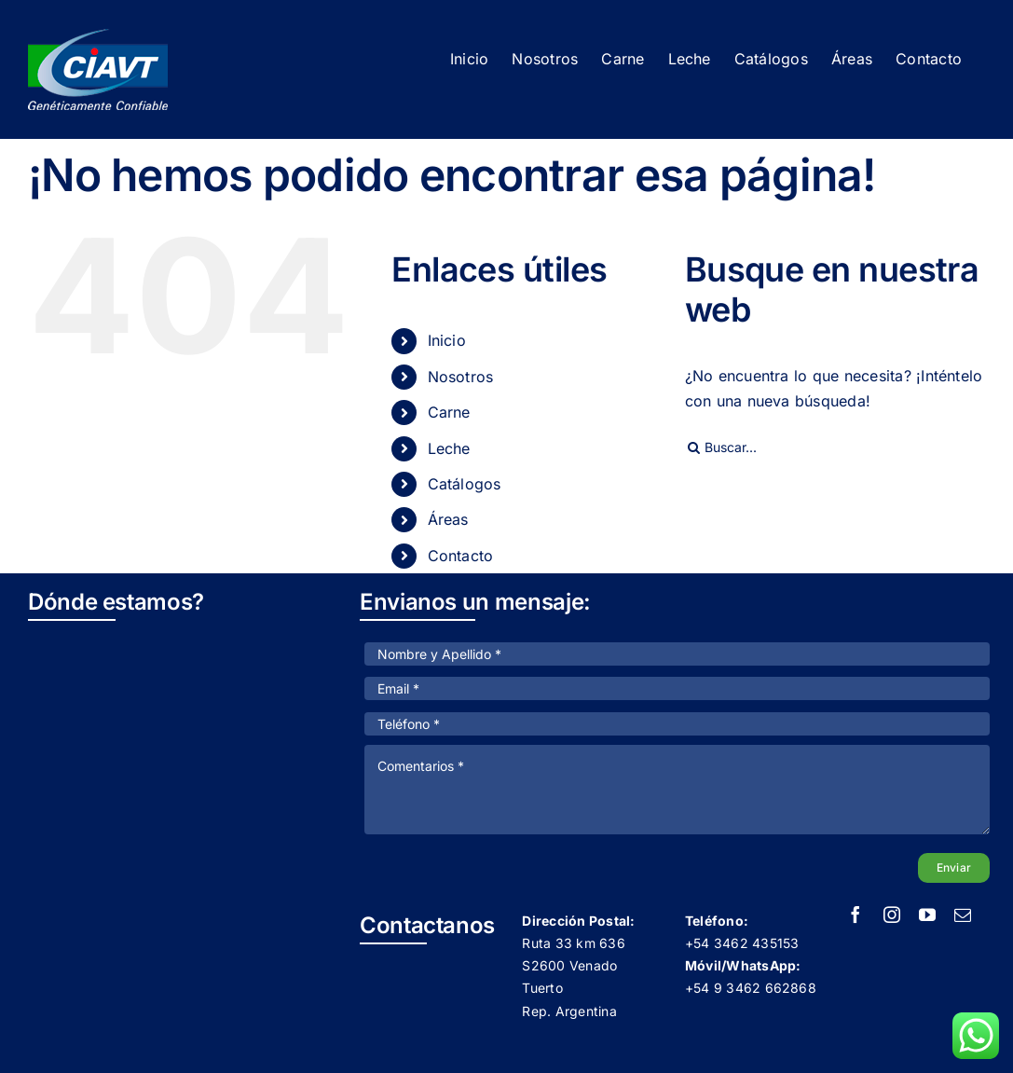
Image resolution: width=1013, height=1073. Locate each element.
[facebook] (855, 914)
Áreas (448, 519)
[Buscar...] (835, 447)
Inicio (447, 340)
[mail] (962, 914)
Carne (449, 412)
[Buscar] (694, 447)
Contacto (461, 555)
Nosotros (461, 376)
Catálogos (464, 484)
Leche (449, 448)
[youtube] (927, 914)
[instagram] (891, 914)
